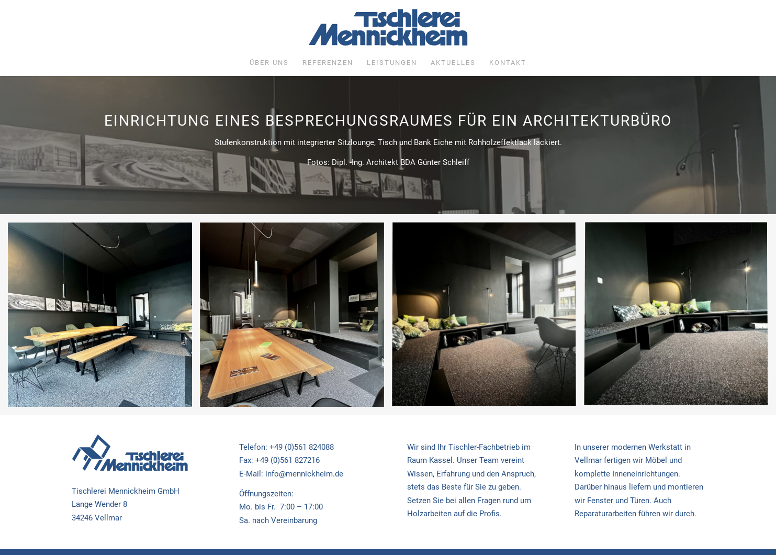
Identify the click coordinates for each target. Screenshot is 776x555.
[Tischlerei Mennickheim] (388, 29)
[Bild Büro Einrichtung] (104, 319)
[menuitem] (269, 63)
